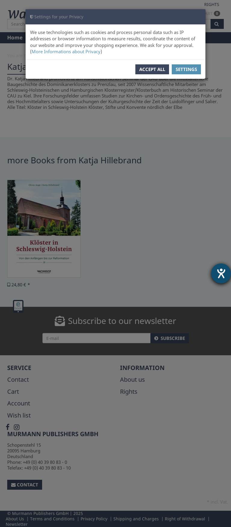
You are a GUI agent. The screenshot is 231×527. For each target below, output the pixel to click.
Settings (186, 69)
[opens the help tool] (221, 273)
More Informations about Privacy (66, 51)
